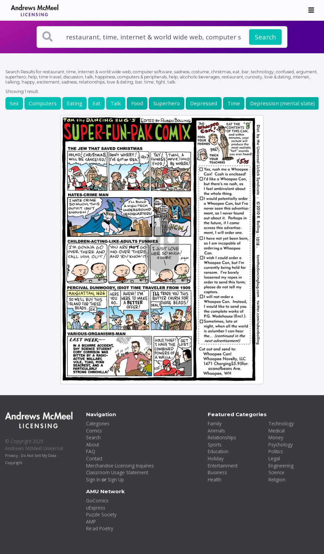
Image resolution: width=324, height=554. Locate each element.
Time (233, 103)
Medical (276, 430)
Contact (94, 458)
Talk (115, 103)
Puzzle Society (101, 514)
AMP (91, 521)
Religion (276, 479)
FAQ (90, 451)
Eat (96, 103)
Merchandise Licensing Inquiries (120, 465)
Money (275, 437)
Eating (74, 103)
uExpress (95, 507)
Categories (97, 423)
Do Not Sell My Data (38, 455)
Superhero (166, 103)
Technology (281, 423)
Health (214, 479)
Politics (275, 451)
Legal (274, 458)
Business (217, 472)
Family (215, 423)
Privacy (11, 455)
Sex (14, 103)
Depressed (203, 103)
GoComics (97, 500)
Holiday (216, 458)
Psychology (280, 444)
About (92, 444)
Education (218, 451)
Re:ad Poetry (99, 528)
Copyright (13, 462)
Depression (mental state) (282, 103)
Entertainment (223, 465)
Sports (215, 444)
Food (137, 103)
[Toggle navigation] (311, 10)
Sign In (93, 479)
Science (276, 472)
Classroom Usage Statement (117, 472)
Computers (43, 103)
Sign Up (116, 479)
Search (265, 37)
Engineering (280, 465)
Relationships (222, 437)
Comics (94, 430)
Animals (216, 430)
